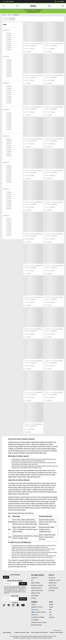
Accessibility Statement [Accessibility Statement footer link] (37, 617)
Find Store (23, 599)
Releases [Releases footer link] (51, 617)
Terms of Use (17, 589)
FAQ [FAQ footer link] (32, 580)
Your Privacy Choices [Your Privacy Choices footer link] (38, 612)
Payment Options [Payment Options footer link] (35, 593)
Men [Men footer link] (50, 609)
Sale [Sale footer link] (50, 614)
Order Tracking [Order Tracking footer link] (35, 583)
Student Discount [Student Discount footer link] (53, 588)
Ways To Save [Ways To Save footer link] (52, 585)
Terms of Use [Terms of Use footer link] (34, 614)
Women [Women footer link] (51, 607)
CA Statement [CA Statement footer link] (35, 620)
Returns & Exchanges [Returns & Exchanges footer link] (37, 585)
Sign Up (6, 577)
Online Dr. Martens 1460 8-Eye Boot (39, 632)
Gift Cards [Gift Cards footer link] (51, 590)
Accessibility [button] (59, 1)
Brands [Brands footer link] (51, 604)
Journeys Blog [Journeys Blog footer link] (53, 583)
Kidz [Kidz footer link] (50, 612)
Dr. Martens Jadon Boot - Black (21, 632)
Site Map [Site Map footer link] (33, 598)
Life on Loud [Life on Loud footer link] (52, 577)
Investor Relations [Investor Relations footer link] (36, 625)
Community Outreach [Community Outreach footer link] (37, 607)
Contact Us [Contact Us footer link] (34, 577)
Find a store (14, 596)
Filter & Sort (12, 24)
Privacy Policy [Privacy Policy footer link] (35, 609)
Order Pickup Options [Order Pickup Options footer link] (37, 590)
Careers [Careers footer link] (33, 604)
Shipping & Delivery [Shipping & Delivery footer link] (36, 588)
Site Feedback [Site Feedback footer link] (35, 595)
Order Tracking (8, 1)
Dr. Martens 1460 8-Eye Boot (56, 632)
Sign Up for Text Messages (15, 580)
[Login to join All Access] (33, 10)
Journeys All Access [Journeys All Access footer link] (54, 580)
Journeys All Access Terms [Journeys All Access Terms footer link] (38, 622)
